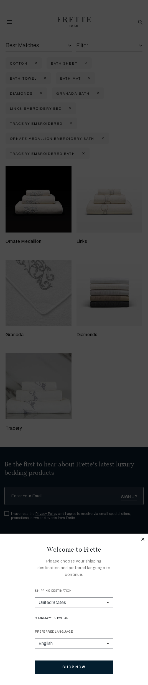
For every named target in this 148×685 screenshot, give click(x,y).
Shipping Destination (53, 590)
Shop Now (73, 667)
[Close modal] (143, 539)
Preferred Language (54, 631)
